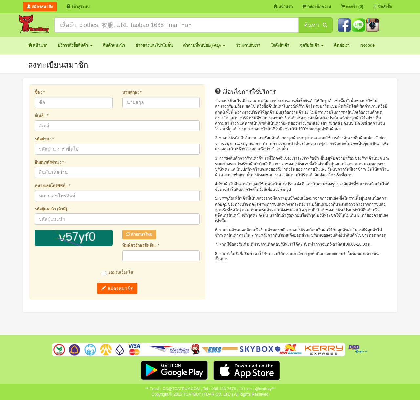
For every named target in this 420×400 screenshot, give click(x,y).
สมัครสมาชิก (117, 288)
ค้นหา (315, 25)
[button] (75, 45)
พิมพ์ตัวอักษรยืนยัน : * (140, 245)
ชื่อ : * (40, 92)
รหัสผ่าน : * (44, 139)
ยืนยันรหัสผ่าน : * (49, 162)
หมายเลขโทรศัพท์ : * (52, 185)
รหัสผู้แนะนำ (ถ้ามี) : (52, 209)
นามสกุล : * (132, 92)
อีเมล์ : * (41, 115)
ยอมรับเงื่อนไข (117, 272)
